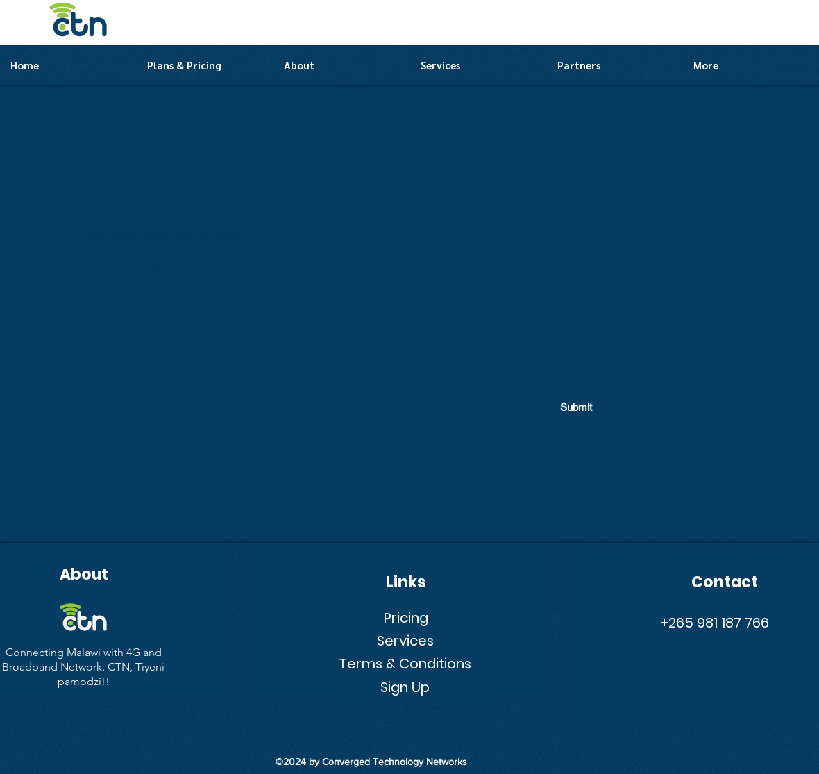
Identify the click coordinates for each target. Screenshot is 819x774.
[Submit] (576, 406)
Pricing (406, 618)
